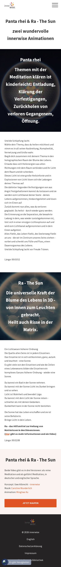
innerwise (35, 484)
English (30, 539)
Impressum (30, 553)
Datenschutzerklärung (30, 546)
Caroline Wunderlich (21, 488)
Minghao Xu (22, 492)
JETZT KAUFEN (30, 502)
